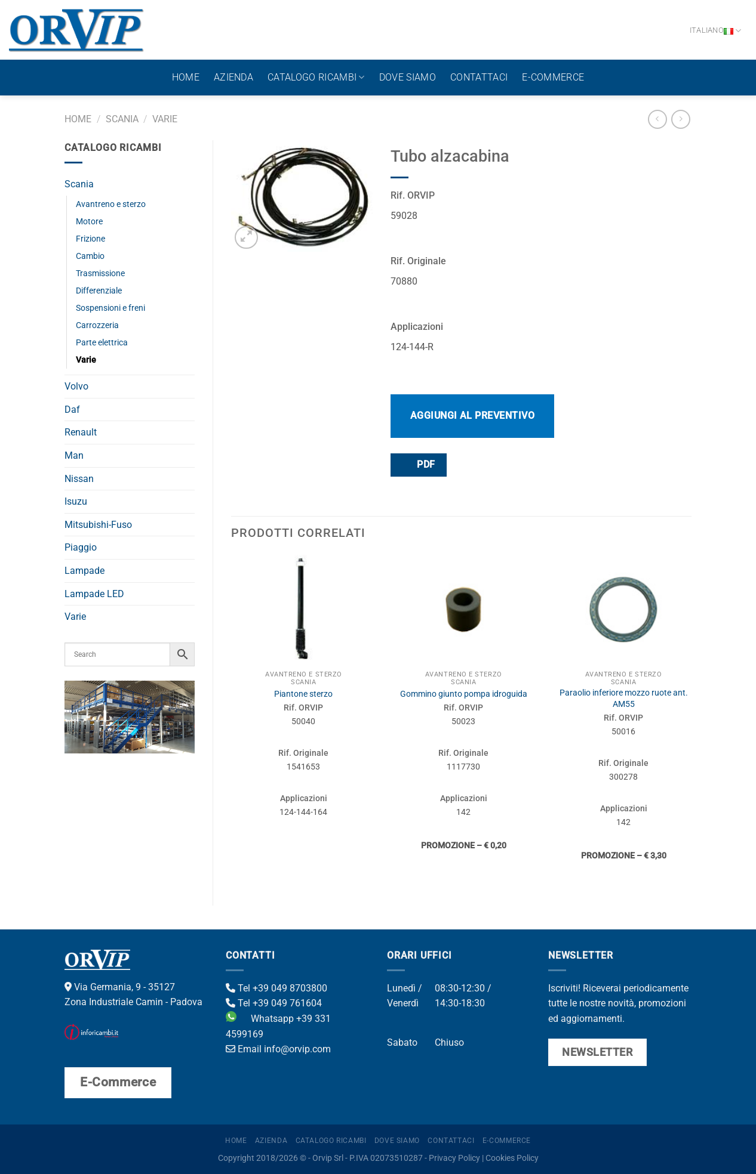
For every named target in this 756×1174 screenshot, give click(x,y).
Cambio (90, 256)
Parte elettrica (102, 343)
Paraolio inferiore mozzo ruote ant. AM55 (624, 698)
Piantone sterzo (303, 694)
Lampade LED (94, 594)
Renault (80, 432)
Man (74, 455)
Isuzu (75, 501)
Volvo (76, 386)
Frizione (90, 239)
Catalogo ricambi (316, 78)
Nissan (79, 478)
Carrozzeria (97, 325)
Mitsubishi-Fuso (98, 524)
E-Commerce (553, 77)
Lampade (84, 570)
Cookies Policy (512, 1158)
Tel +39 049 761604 (274, 1003)
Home (185, 77)
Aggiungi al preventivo (472, 415)
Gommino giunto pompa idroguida (463, 694)
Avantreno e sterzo (111, 204)
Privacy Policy (454, 1158)
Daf (72, 409)
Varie (164, 119)
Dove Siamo (407, 77)
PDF (418, 464)
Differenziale (99, 291)
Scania (122, 119)
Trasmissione (100, 273)
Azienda (233, 77)
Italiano (716, 30)
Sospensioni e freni (110, 308)
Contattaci (479, 77)
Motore (89, 222)
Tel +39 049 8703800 (276, 988)
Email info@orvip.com (278, 1049)
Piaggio (80, 547)
